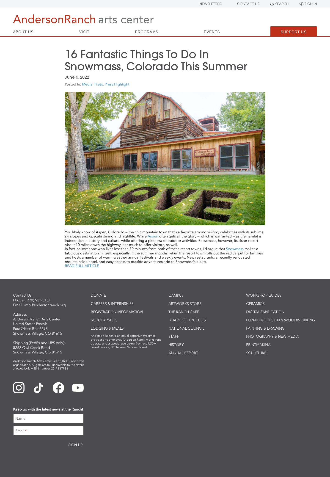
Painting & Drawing (265, 328)
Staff (173, 336)
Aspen (153, 236)
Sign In (311, 4)
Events (212, 32)
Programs (146, 32)
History (176, 344)
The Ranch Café (183, 311)
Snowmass (235, 248)
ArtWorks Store (184, 303)
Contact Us (248, 4)
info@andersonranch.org (45, 305)
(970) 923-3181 (38, 300)
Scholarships (104, 320)
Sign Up (75, 445)
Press (98, 84)
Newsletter (210, 4)
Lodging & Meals (107, 328)
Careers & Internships (112, 303)
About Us (23, 32)
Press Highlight (117, 84)
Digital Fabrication (265, 311)
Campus (176, 295)
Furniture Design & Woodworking (280, 320)
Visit (84, 32)
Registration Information (117, 311)
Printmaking (258, 344)
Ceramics (255, 303)
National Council (186, 328)
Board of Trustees (187, 320)
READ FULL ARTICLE (82, 265)
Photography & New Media (272, 336)
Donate (98, 295)
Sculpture (256, 352)
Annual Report (183, 352)
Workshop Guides (263, 295)
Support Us (294, 32)
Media (87, 84)
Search (282, 4)
